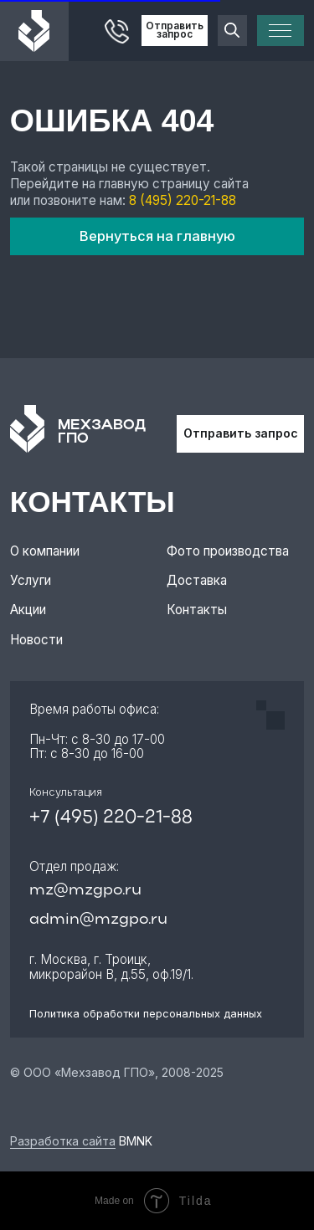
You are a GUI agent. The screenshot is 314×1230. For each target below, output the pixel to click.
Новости (36, 640)
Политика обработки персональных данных (145, 1013)
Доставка (197, 580)
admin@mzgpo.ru (98, 920)
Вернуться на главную (157, 236)
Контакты (197, 610)
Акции (28, 610)
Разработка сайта (63, 1141)
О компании (45, 551)
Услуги (30, 580)
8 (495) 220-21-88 (182, 200)
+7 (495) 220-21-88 (111, 818)
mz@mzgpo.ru (85, 891)
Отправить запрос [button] (174, 30)
